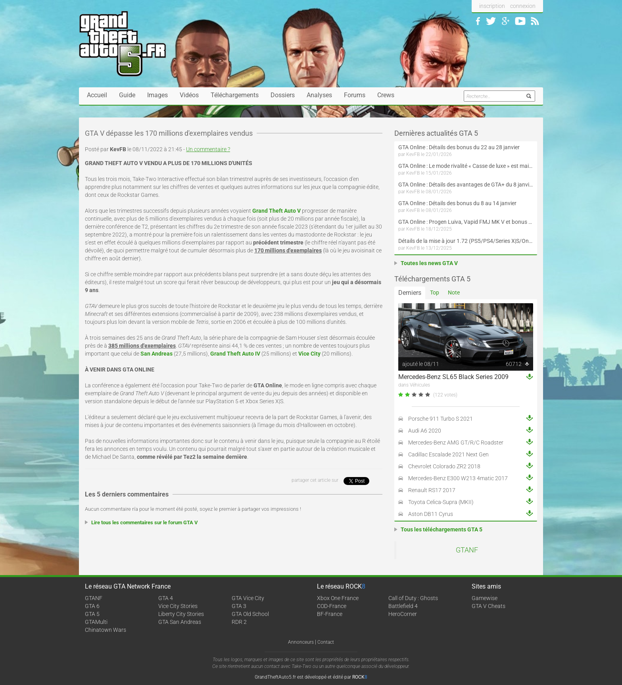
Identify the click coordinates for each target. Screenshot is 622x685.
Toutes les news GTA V (429, 263)
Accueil (97, 95)
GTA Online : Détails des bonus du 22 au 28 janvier (459, 147)
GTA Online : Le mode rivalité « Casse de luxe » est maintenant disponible (465, 166)
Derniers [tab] (409, 292)
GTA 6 (92, 606)
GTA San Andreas (179, 622)
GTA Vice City (248, 598)
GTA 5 (92, 614)
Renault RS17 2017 (431, 490)
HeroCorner (402, 614)
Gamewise (484, 598)
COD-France (331, 606)
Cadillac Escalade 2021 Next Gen (448, 454)
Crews (385, 95)
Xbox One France (338, 598)
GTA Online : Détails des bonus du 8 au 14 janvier (457, 203)
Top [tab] (434, 292)
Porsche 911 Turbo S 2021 (440, 419)
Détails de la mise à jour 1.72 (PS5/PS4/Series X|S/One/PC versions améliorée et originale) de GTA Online (465, 241)
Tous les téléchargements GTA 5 (441, 529)
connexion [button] (523, 6)
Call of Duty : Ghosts (413, 598)
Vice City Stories (178, 606)
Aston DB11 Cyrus (430, 514)
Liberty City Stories (181, 614)
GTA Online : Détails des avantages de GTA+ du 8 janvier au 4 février (465, 184)
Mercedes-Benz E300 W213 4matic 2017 (458, 478)
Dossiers (283, 95)
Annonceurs (301, 642)
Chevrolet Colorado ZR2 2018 (444, 466)
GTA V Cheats (488, 606)
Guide (127, 95)
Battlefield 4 (403, 606)
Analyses (319, 95)
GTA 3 (239, 606)
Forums (354, 95)
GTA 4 (165, 598)
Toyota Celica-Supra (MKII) (441, 502)
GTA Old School (250, 614)
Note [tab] (454, 292)
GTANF (467, 550)
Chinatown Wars (105, 630)
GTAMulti (96, 622)
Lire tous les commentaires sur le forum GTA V (144, 522)
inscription (492, 6)
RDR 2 (239, 622)
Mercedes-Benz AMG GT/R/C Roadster (455, 442)
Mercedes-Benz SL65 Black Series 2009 (453, 377)
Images (157, 95)
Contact (325, 642)
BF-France (329, 614)
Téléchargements (235, 95)
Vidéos (189, 95)
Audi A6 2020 (424, 430)
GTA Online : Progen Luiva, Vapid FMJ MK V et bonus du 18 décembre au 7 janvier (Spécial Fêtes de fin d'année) (465, 222)
